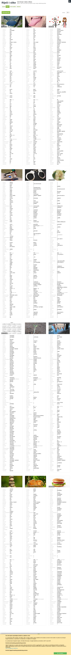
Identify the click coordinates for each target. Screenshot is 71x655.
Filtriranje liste (6, 12)
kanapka (55, 595)
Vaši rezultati (13, 6)
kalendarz (8, 441)
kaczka (7, 288)
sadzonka (32, 441)
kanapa (31, 595)
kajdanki (32, 288)
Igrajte (3, 6)
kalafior (55, 288)
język (31, 135)
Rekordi (18, 6)
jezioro (7, 135)
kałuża (55, 441)
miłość (55, 135)
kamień (8, 595)
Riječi (7, 6)
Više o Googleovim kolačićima (12, 648)
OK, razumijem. (60, 653)
